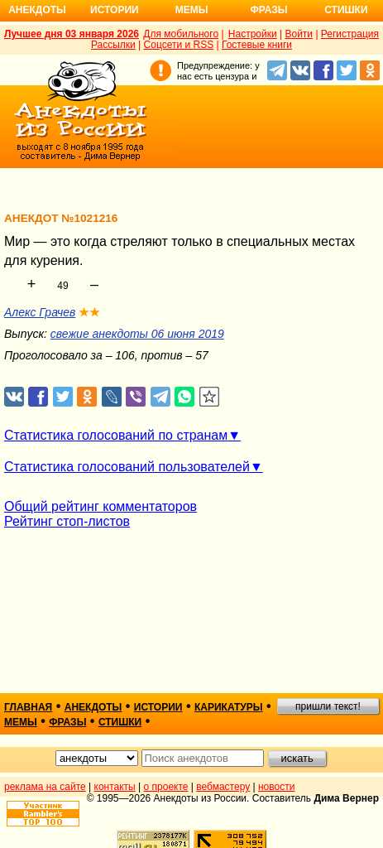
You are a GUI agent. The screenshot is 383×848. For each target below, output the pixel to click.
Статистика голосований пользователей (127, 467)
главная (28, 707)
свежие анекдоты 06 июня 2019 (137, 333)
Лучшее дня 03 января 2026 (71, 34)
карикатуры (228, 707)
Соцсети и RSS (179, 45)
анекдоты (93, 707)
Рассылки (113, 45)
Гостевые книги (257, 45)
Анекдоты (37, 10)
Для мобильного (180, 34)
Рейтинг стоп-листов (67, 521)
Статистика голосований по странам (115, 435)
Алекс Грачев (39, 312)
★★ (89, 312)
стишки (119, 722)
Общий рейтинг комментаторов (100, 506)
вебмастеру (223, 787)
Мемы (191, 10)
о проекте (166, 787)
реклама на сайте (45, 787)
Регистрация (350, 34)
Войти (299, 34)
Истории (114, 10)
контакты (115, 787)
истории (158, 707)
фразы (67, 722)
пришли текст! (328, 706)
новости (276, 787)
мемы (20, 722)
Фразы (268, 10)
